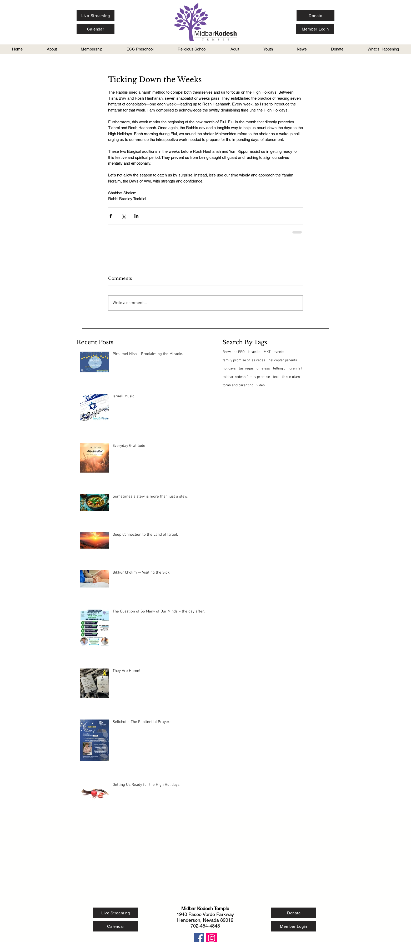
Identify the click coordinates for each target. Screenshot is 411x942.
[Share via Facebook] (110, 216)
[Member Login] (315, 29)
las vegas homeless (254, 368)
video (261, 385)
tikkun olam (291, 377)
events (279, 352)
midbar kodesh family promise (246, 377)
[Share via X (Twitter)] (123, 216)
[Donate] (315, 15)
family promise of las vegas (244, 360)
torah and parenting (238, 385)
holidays (229, 368)
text (276, 377)
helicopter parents (282, 360)
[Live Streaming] (95, 15)
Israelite (254, 352)
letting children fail (287, 368)
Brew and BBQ (234, 352)
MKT (267, 352)
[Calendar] (95, 29)
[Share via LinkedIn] (136, 216)
